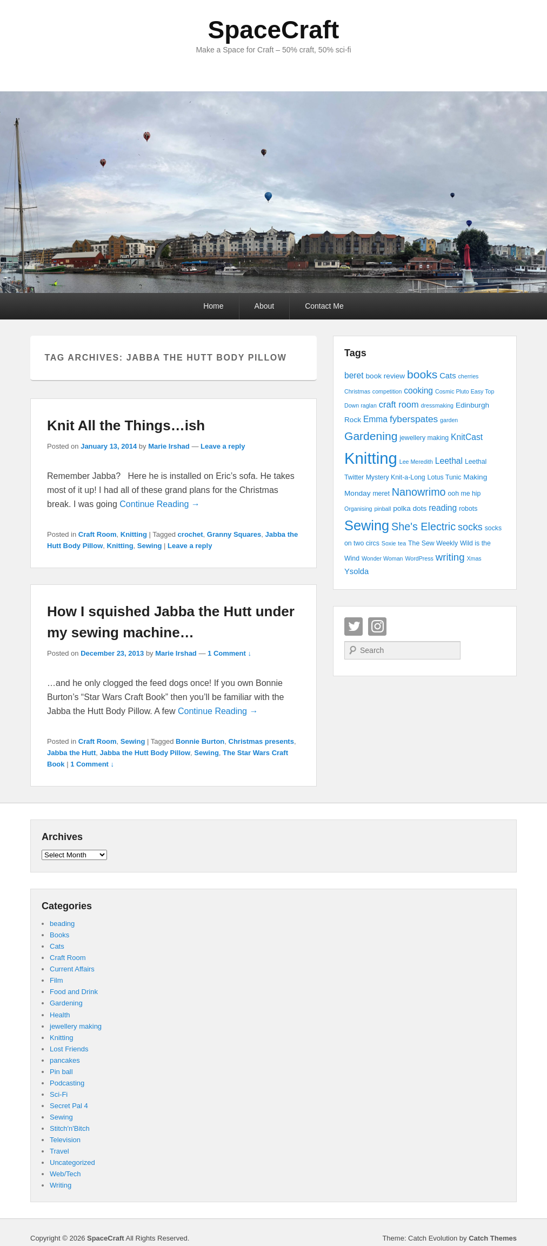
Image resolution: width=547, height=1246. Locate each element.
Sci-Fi (59, 1094)
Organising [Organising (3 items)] (358, 508)
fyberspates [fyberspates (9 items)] (414, 419)
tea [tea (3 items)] (402, 543)
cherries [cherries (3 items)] (468, 376)
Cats (57, 946)
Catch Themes (493, 1238)
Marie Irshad (169, 446)
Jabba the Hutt (71, 753)
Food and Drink (74, 992)
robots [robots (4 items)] (468, 508)
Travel (59, 1151)
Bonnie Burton (200, 741)
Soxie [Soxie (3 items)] (389, 543)
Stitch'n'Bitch (70, 1128)
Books (59, 935)
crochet (190, 534)
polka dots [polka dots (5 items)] (409, 508)
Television (65, 1140)
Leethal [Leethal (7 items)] (449, 460)
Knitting (134, 534)
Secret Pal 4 (69, 1106)
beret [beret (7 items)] (354, 375)
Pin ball (61, 1072)
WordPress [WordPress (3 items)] (419, 558)
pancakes (65, 1060)
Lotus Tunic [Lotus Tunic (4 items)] (445, 477)
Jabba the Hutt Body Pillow (145, 753)
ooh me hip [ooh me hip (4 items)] (464, 493)
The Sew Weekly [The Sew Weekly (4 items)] (433, 543)
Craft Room (97, 534)
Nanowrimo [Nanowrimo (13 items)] (419, 492)
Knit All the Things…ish (126, 425)
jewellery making (76, 1026)
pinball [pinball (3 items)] (382, 508)
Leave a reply (223, 446)
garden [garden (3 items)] (449, 420)
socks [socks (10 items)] (470, 527)
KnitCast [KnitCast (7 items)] (467, 437)
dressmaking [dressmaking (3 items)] (437, 405)
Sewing (149, 546)
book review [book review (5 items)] (385, 376)
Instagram (377, 626)
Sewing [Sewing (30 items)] (366, 525)
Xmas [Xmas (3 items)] (473, 558)
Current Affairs (72, 969)
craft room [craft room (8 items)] (399, 404)
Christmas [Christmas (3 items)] (357, 391)
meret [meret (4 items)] (380, 493)
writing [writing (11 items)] (450, 557)
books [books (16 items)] (422, 374)
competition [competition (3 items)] (387, 391)
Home (213, 306)
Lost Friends (69, 1049)
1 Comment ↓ (229, 653)
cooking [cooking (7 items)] (418, 390)
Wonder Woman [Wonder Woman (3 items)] (382, 558)
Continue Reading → (159, 504)
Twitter (353, 626)
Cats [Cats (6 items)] (447, 375)
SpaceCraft (273, 30)
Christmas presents (261, 741)
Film (56, 980)
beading (62, 923)
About (265, 306)
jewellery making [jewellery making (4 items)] (424, 438)
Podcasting (67, 1083)
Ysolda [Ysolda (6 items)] (356, 571)
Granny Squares (234, 534)
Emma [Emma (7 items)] (375, 419)
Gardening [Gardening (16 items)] (370, 436)
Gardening (66, 1003)
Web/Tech (65, 1174)
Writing (60, 1185)
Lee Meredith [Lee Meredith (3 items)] (416, 461)
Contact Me (324, 306)
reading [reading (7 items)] (443, 507)
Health (60, 1015)
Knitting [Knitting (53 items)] (370, 458)
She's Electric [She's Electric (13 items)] (423, 526)
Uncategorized (72, 1162)
